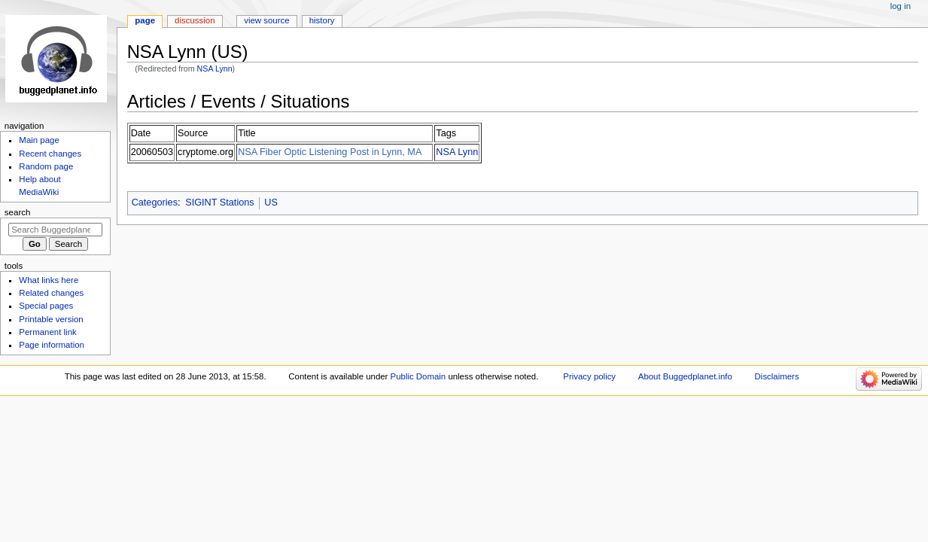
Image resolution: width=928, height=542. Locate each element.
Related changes (51, 292)
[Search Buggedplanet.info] (55, 229)
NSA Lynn (215, 68)
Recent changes (50, 153)
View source (266, 20)
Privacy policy (589, 376)
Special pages (46, 305)
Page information (51, 344)
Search (18, 212)
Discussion (195, 20)
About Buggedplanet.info (685, 376)
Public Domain (418, 376)
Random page (46, 166)
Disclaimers (777, 376)
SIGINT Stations (219, 202)
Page (145, 20)
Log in (900, 6)
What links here (48, 280)
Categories (155, 202)
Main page (39, 140)
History (322, 20)
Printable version (51, 319)
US (271, 202)
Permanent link (47, 331)
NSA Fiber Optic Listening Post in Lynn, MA (329, 152)
